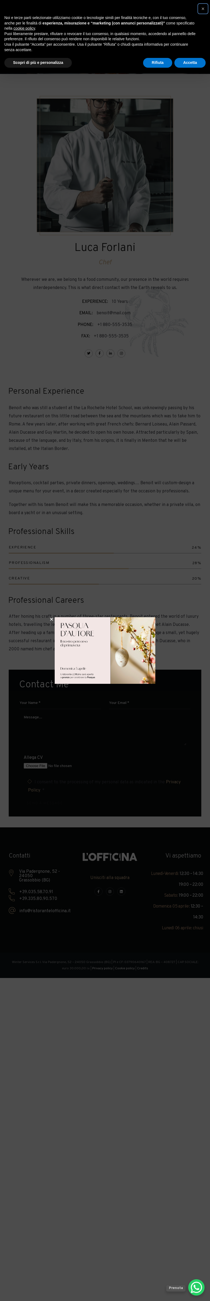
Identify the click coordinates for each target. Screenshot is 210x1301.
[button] (203, 8)
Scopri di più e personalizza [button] (38, 62)
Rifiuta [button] (158, 62)
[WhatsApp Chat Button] (196, 1287)
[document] (105, 650)
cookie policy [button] (24, 28)
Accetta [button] (190, 62)
